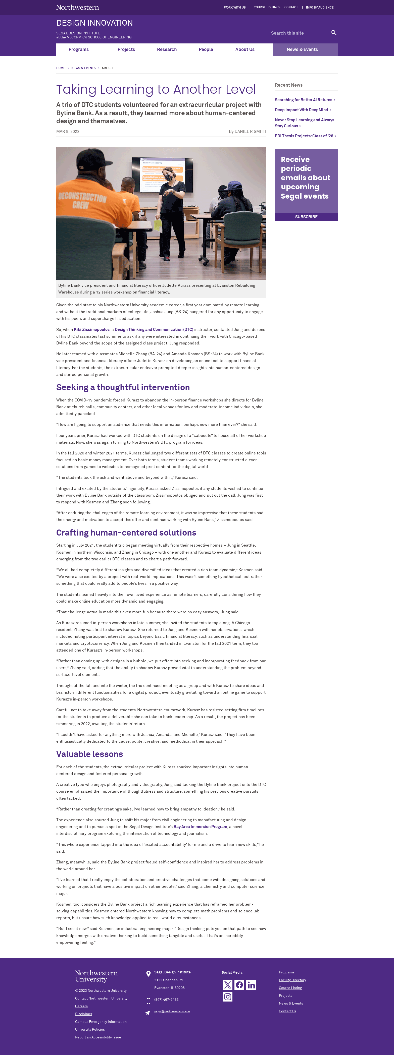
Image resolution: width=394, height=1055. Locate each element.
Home (60, 68)
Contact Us (287, 1011)
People (206, 49)
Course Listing (290, 988)
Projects (126, 49)
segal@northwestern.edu (172, 1011)
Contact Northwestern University (101, 998)
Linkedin (251, 985)
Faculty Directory (292, 980)
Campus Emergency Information (101, 1022)
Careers (81, 1006)
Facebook (239, 985)
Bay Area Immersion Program (200, 827)
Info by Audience (320, 7)
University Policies (90, 1029)
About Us (247, 49)
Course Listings (267, 7)
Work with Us (235, 7)
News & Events (305, 49)
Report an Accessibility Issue (98, 1037)
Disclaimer (83, 1014)
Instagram (227, 997)
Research (167, 49)
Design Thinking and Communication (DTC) (154, 330)
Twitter (227, 985)
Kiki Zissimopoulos (92, 330)
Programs (81, 49)
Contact (291, 7)
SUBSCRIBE (306, 217)
